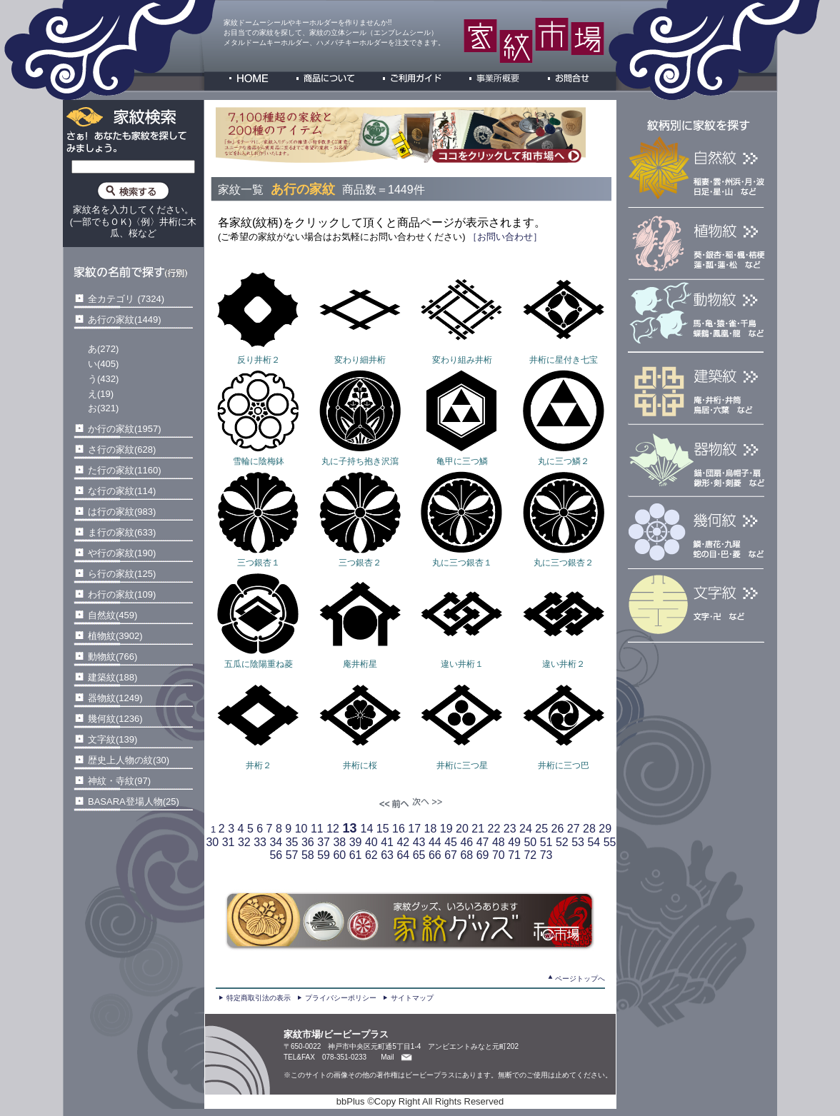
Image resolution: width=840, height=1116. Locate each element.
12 (332, 829)
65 (419, 855)
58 (307, 855)
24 (525, 829)
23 (510, 829)
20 (462, 829)
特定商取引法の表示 (258, 998)
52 (562, 842)
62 (371, 855)
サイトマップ (412, 998)
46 (466, 842)
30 (212, 842)
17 (414, 829)
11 (317, 829)
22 (493, 829)
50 (530, 842)
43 (419, 842)
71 (514, 855)
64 (402, 855)
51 (546, 842)
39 (355, 842)
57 (292, 855)
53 (577, 842)
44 (435, 842)
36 (307, 842)
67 (450, 855)
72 (530, 855)
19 (446, 829)
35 (292, 842)
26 (557, 829)
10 (301, 829)
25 (541, 829)
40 (371, 842)
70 (498, 855)
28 (589, 829)
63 (387, 855)
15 (382, 829)
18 (430, 829)
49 (514, 842)
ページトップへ (580, 978)
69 (482, 855)
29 (605, 829)
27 (573, 829)
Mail (387, 1057)
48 (498, 842)
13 (349, 828)
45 (450, 842)
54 (593, 842)
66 (435, 855)
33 (260, 842)
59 (323, 855)
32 (244, 842)
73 (546, 855)
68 (466, 855)
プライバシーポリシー (340, 998)
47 (482, 842)
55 (610, 842)
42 (402, 842)
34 (275, 842)
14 (366, 829)
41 (387, 842)
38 (339, 842)
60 (339, 855)
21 (477, 829)
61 (355, 855)
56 (275, 855)
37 (323, 842)
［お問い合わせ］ (504, 236)
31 (228, 842)
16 (398, 829)
